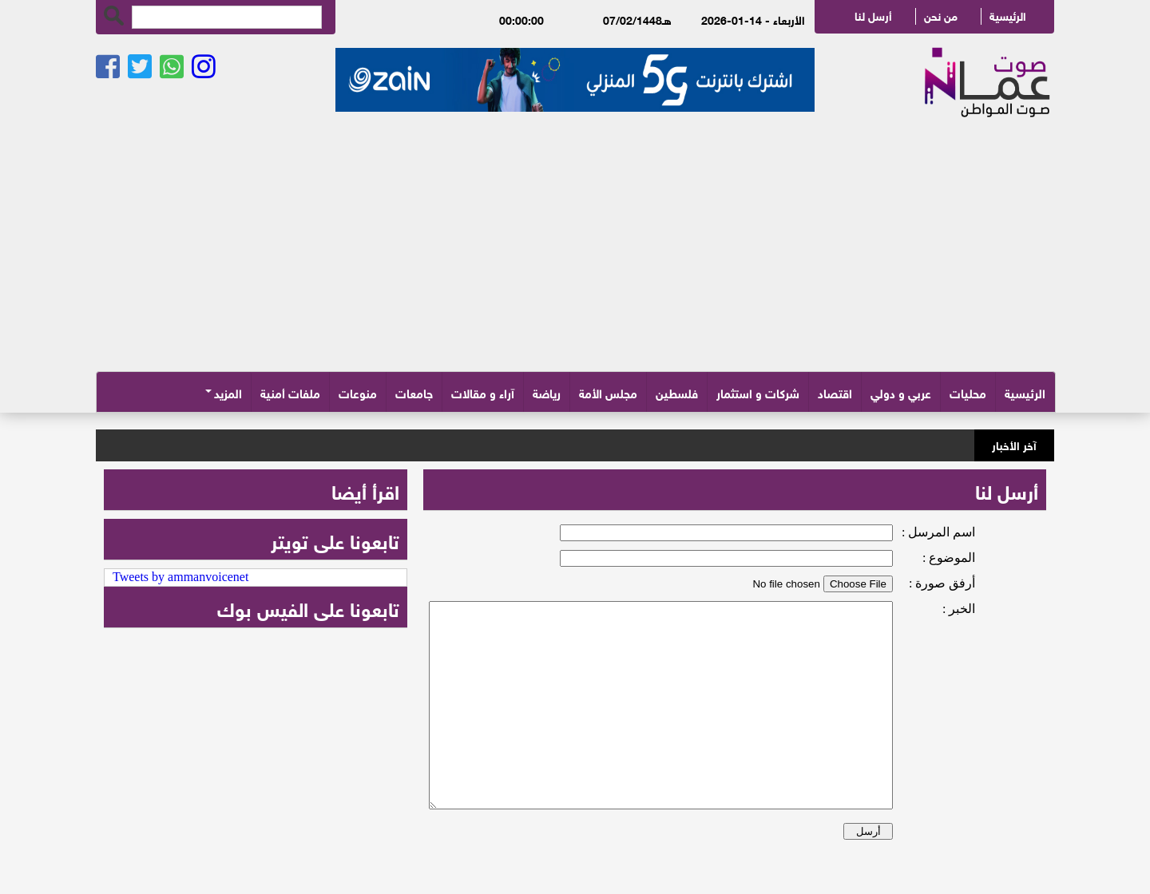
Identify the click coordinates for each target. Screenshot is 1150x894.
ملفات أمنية (290, 392)
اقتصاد (835, 392)
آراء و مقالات (482, 392)
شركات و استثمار (757, 392)
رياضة (547, 392)
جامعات (414, 392)
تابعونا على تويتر (335, 539)
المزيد (228, 392)
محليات (968, 392)
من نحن (941, 15)
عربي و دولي (900, 392)
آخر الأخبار (1014, 443)
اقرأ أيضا (365, 490)
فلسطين (677, 392)
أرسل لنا (873, 15)
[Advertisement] (575, 251)
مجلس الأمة (608, 392)
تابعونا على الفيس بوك (308, 607)
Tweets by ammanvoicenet (180, 576)
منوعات (358, 392)
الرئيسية (1007, 15)
